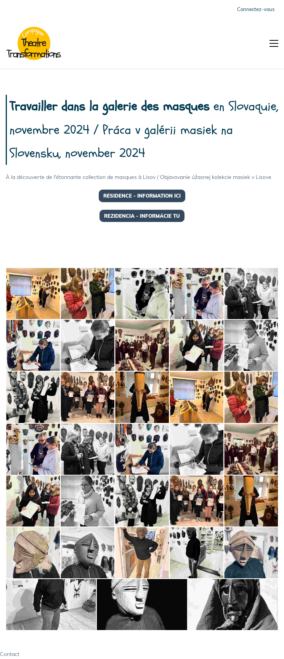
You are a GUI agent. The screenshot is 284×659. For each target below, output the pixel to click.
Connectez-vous (255, 9)
